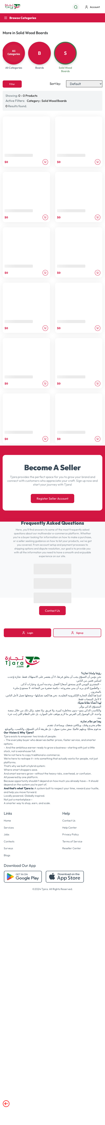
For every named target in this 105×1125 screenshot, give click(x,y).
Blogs (7, 855)
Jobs (6, 834)
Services (9, 827)
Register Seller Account (52, 498)
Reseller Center (71, 848)
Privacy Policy (70, 834)
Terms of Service (72, 841)
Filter (12, 84)
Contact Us (52, 610)
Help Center (69, 827)
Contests (9, 841)
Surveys (8, 848)
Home (7, 820)
